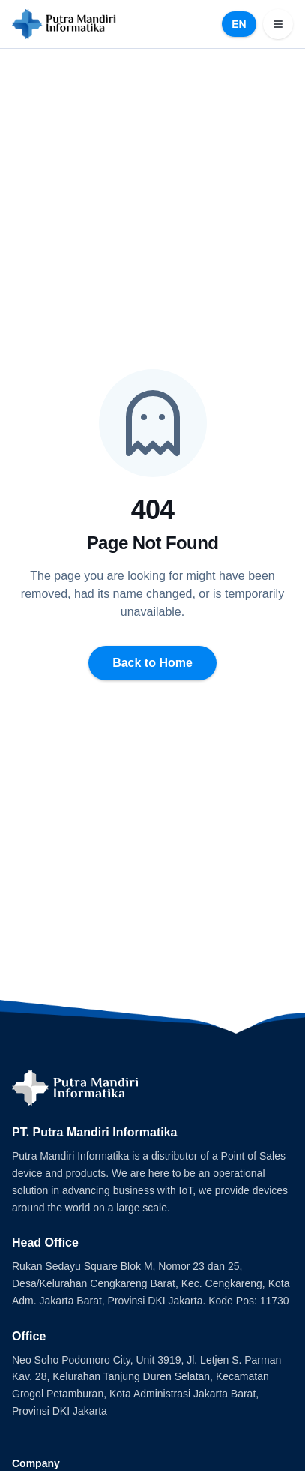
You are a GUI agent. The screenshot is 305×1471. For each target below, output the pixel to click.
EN (239, 24)
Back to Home (152, 662)
